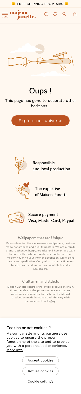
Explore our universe (40, 120)
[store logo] (26, 20)
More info (14, 350)
